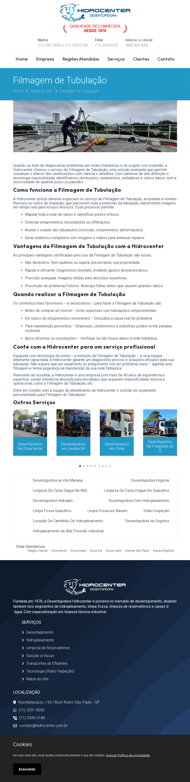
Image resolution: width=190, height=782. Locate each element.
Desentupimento (37, 632)
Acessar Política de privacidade (128, 755)
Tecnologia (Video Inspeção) (48, 671)
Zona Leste (113, 550)
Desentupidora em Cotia (117, 446)
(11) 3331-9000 (28, 710)
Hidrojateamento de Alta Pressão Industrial (68, 531)
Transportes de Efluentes (45, 663)
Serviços (116, 59)
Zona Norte (59, 550)
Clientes (141, 59)
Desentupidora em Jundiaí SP (73, 446)
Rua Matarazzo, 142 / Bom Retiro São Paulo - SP (56, 702)
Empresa (45, 59)
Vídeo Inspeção (156, 511)
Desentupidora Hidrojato (53, 500)
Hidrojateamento (38, 640)
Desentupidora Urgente (150, 480)
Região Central (38, 550)
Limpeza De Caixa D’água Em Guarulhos (136, 490)
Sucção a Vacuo (38, 655)
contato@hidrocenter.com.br (40, 725)
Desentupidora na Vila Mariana (58, 480)
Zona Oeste (78, 550)
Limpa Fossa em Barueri (107, 511)
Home (22, 59)
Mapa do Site (41, 91)
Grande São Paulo (137, 550)
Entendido (27, 769)
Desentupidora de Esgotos (147, 521)
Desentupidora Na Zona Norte (30, 446)
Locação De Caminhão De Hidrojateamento (68, 521)
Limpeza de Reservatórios (46, 648)
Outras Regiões (163, 550)
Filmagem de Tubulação (79, 91)
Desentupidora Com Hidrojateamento (139, 500)
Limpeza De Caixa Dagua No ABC (60, 490)
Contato (166, 59)
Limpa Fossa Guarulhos (52, 511)
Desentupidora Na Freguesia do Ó (160, 446)
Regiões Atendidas (80, 59)
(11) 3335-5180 (29, 718)
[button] (80, 466)
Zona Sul (96, 550)
